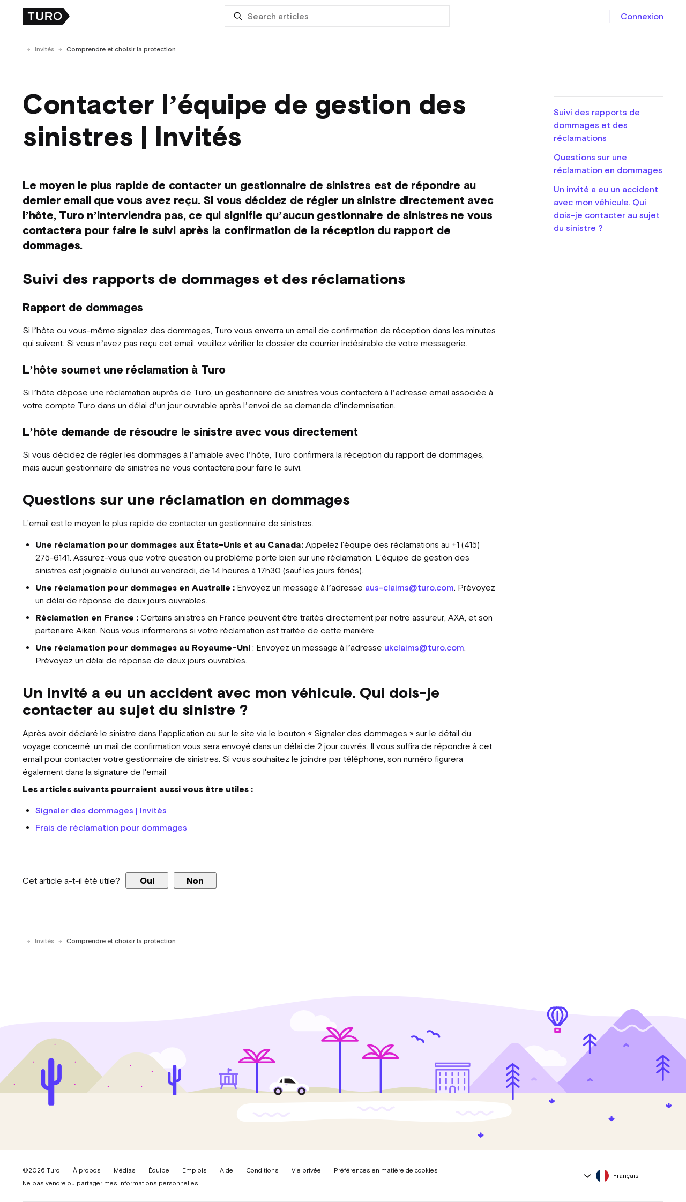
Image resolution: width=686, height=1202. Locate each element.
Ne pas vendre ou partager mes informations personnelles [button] (110, 1183)
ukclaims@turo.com (424, 647)
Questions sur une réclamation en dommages (608, 163)
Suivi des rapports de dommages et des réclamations (597, 125)
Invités (44, 49)
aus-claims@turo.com (409, 587)
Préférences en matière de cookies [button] (386, 1170)
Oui (147, 880)
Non (195, 880)
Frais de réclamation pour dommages (111, 827)
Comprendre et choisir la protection (121, 49)
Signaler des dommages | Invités (101, 810)
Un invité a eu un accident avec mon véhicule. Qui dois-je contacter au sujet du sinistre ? (607, 208)
